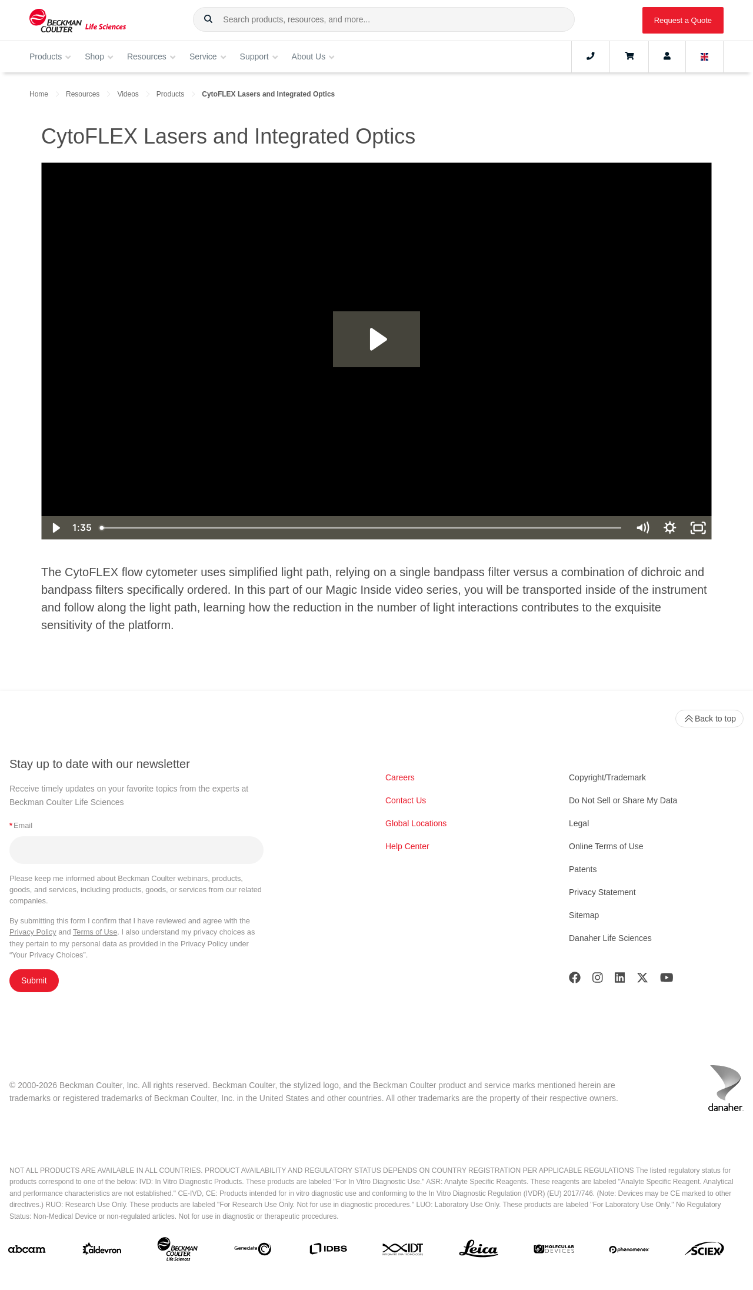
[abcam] (27, 1252)
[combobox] (384, 19)
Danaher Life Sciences (610, 938)
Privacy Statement (602, 892)
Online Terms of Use (606, 846)
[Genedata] (253, 1251)
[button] (208, 19)
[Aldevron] (102, 1251)
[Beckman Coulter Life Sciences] (177, 1251)
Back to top (709, 718)
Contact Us (405, 800)
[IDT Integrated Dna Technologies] (403, 1251)
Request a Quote (683, 20)
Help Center (407, 846)
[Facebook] (575, 980)
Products (170, 94)
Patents (583, 869)
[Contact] (590, 56)
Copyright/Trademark (607, 777)
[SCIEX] (704, 1251)
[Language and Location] (705, 56)
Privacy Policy (32, 931)
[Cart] (629, 56)
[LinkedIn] (620, 980)
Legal (579, 823)
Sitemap (584, 915)
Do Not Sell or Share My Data (623, 800)
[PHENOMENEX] (629, 1251)
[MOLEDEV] (554, 1251)
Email (20, 825)
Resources (82, 94)
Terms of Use (95, 931)
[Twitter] (642, 980)
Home (38, 94)
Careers (400, 777)
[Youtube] (667, 980)
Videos (127, 94)
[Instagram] (597, 980)
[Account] (667, 56)
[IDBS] (328, 1251)
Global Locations (416, 823)
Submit (34, 980)
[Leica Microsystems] (478, 1251)
